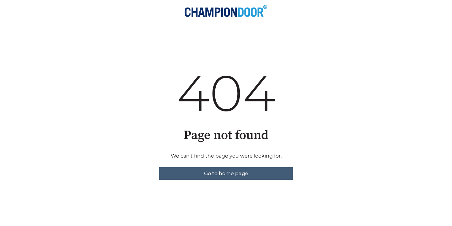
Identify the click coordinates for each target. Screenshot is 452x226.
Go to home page (226, 173)
